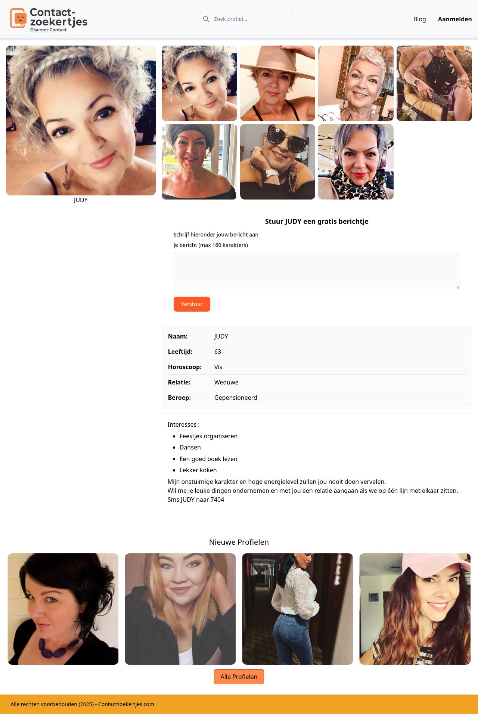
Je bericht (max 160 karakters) (211, 244)
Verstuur (192, 303)
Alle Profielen (238, 677)
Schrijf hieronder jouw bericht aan (216, 234)
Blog (419, 19)
